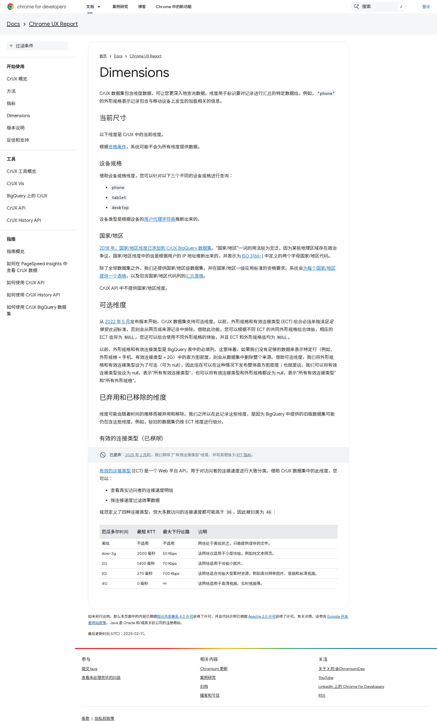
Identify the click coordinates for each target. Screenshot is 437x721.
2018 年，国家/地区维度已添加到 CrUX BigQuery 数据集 (155, 248)
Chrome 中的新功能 (173, 6)
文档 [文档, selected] (90, 6)
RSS (322, 695)
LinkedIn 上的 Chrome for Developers (351, 686)
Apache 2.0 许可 (262, 616)
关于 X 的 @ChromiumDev (342, 668)
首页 (103, 56)
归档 (204, 686)
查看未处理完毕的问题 (101, 677)
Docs (13, 24)
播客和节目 (210, 695)
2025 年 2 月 (136, 454)
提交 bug (89, 668)
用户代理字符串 (159, 219)
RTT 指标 (244, 454)
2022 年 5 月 (117, 322)
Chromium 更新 (214, 668)
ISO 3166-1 (252, 256)
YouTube (326, 677)
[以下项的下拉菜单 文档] (100, 6)
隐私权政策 (104, 718)
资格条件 (117, 147)
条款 (85, 718)
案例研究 (120, 6)
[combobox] (379, 7)
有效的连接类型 (115, 471)
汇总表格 (194, 276)
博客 (142, 6)
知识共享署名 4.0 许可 (175, 616)
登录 (426, 6)
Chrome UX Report (53, 24)
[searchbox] (37, 45)
